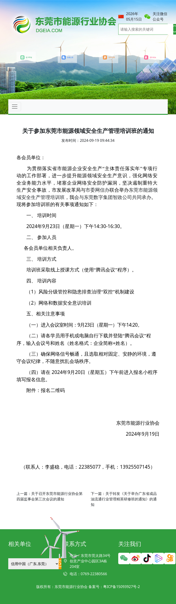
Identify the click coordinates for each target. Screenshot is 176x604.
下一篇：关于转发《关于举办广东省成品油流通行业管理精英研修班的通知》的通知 (124, 499)
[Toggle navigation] (14, 106)
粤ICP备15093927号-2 (121, 586)
